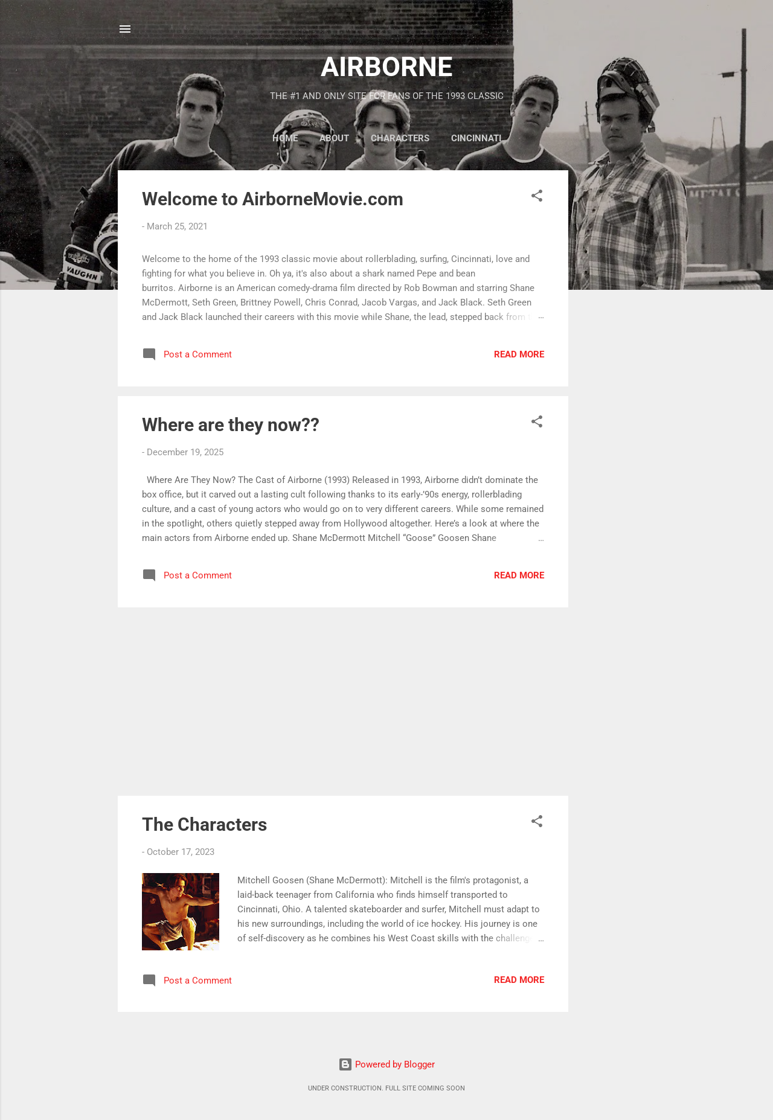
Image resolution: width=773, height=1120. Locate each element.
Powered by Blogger (386, 1064)
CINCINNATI (476, 138)
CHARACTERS (400, 138)
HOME (285, 138)
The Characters (204, 824)
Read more (519, 354)
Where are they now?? (230, 424)
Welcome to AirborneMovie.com (272, 199)
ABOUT (334, 138)
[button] (537, 197)
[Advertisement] (616, 351)
